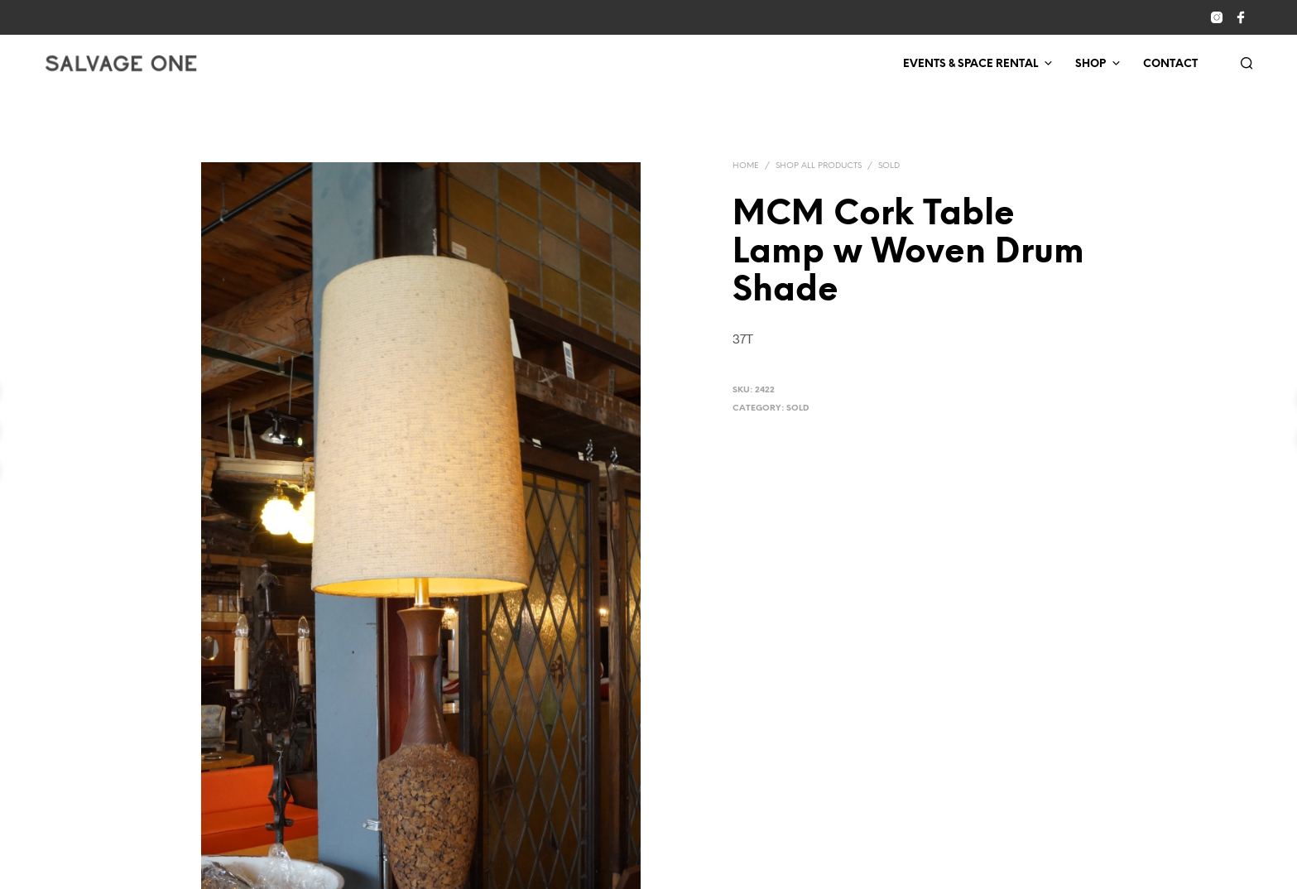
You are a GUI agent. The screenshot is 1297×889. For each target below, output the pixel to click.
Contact (1170, 64)
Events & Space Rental (970, 64)
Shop (1090, 64)
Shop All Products (819, 166)
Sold (889, 166)
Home (746, 166)
